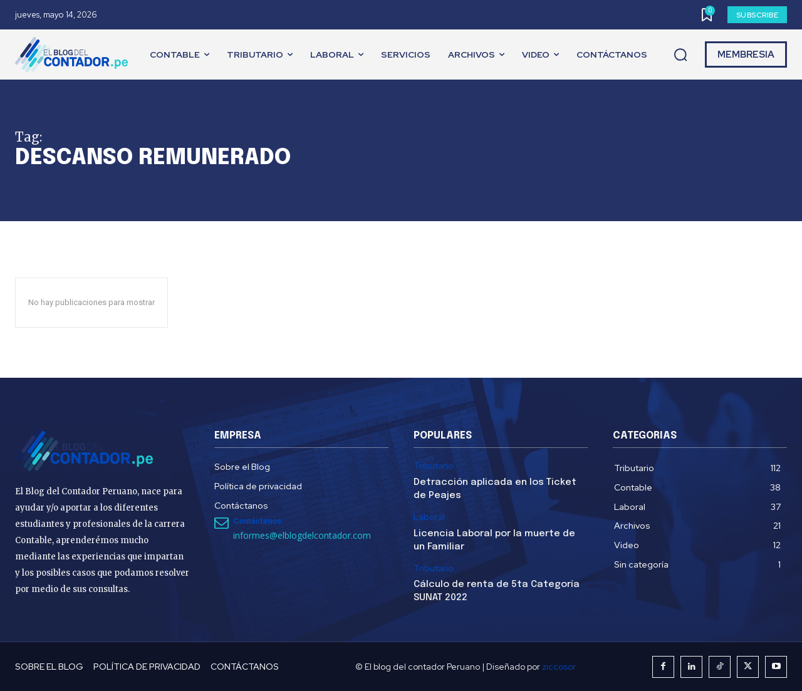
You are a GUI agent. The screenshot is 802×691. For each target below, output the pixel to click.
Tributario (434, 465)
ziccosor (559, 666)
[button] (680, 55)
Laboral (429, 517)
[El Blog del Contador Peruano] (74, 54)
